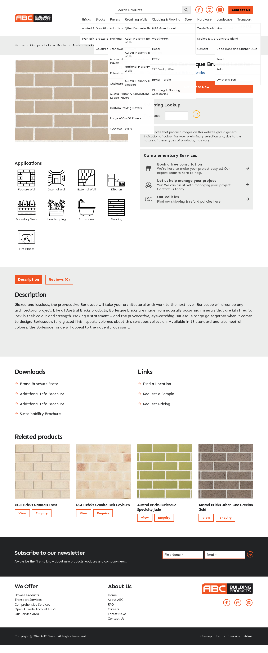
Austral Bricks (83, 45)
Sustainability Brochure (40, 413)
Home (19, 45)
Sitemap (206, 636)
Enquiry (42, 513)
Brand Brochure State (39, 383)
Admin (248, 636)
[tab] (28, 279)
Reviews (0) (59, 279)
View (22, 513)
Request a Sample (158, 394)
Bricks (62, 45)
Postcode (152, 115)
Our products (40, 45)
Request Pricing (156, 404)
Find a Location (157, 383)
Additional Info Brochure (42, 394)
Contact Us (241, 10)
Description (28, 279)
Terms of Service (228, 636)
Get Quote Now (196, 87)
